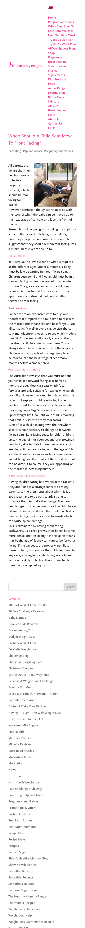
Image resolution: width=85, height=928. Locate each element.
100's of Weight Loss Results (27, 605)
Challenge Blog (18, 656)
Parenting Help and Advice (25, 151)
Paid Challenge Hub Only (25, 789)
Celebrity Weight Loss (23, 649)
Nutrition (14, 776)
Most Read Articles (21, 751)
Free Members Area (22, 700)
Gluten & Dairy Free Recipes (27, 706)
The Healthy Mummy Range (27, 896)
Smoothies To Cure (21, 884)
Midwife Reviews (19, 744)
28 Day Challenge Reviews (26, 611)
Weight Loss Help (20, 915)
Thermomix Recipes (21, 903)
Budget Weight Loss (21, 637)
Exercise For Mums (21, 687)
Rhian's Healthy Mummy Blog (28, 858)
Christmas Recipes (20, 668)
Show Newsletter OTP (23, 865)
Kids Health (16, 732)
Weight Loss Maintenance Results (31, 922)
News (12, 770)
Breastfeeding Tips (21, 630)
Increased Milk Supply (23, 725)
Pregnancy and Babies (58, 151)
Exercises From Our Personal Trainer (33, 694)
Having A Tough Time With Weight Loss (34, 713)
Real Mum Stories (20, 820)
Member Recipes (19, 738)
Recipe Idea (16, 833)
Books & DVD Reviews (23, 624)
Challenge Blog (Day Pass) (25, 662)
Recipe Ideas (16, 839)
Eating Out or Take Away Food (28, 675)
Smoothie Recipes (20, 871)
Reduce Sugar (17, 852)
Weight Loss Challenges (24, 909)
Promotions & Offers (22, 808)
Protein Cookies (19, 814)
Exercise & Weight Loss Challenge (31, 681)
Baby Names (17, 617)
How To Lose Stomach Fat (25, 719)
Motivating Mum (19, 757)
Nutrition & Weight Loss (24, 782)
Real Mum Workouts (22, 827)
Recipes (13, 846)
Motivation (15, 763)
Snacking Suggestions (22, 890)
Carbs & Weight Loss (22, 643)
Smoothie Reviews (21, 877)
